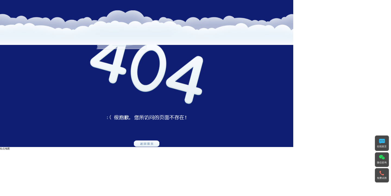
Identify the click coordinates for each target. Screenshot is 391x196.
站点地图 (5, 148)
